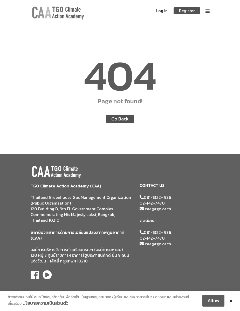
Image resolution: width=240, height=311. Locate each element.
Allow (213, 300)
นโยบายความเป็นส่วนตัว (45, 303)
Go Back (120, 118)
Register (187, 11)
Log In (162, 11)
